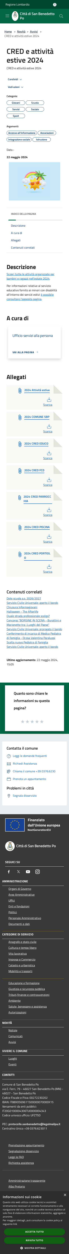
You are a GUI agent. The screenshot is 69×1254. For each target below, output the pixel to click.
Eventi (12, 1064)
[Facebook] (9, 871)
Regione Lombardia (17, 4)
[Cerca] (61, 16)
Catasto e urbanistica (21, 965)
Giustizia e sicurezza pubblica (26, 989)
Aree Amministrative (21, 894)
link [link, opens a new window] (15, 1224)
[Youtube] (28, 871)
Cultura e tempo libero (22, 947)
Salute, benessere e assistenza (27, 1006)
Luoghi (12, 1058)
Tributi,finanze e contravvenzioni (28, 995)
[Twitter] (18, 871)
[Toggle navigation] (7, 16)
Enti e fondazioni (18, 906)
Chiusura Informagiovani (22, 607)
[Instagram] (37, 871)
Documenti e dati (19, 924)
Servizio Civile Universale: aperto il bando (32, 603)
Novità (21, 31)
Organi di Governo (19, 889)
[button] (34, 1248)
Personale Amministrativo (24, 918)
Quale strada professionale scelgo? (28, 616)
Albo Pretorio (16, 1186)
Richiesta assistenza (21, 1163)
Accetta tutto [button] (34, 1231)
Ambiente (14, 1000)
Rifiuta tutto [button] (34, 1240)
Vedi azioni (16, 87)
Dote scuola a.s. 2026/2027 (24, 598)
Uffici (11, 900)
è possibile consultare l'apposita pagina (30, 296)
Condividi (15, 79)
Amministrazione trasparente (26, 1180)
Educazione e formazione (24, 983)
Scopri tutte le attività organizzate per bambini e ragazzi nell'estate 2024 (30, 276)
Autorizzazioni (17, 1012)
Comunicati (15, 1036)
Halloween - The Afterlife (22, 611)
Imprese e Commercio (21, 959)
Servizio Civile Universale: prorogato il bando (34, 629)
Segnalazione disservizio (23, 1151)
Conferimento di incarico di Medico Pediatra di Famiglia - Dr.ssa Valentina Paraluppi (34, 635)
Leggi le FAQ (16, 1157)
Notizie (12, 1030)
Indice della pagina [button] (23, 214)
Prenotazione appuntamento (26, 1145)
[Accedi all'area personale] (54, 4)
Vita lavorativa (17, 953)
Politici (12, 912)
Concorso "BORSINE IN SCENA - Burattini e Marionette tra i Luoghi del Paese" (34, 622)
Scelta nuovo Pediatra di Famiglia (27, 642)
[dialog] (34, 1222)
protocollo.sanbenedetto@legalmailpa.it (34, 1124)
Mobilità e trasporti (20, 971)
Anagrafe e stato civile (22, 942)
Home (8, 31)
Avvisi (34, 31)
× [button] (64, 1195)
